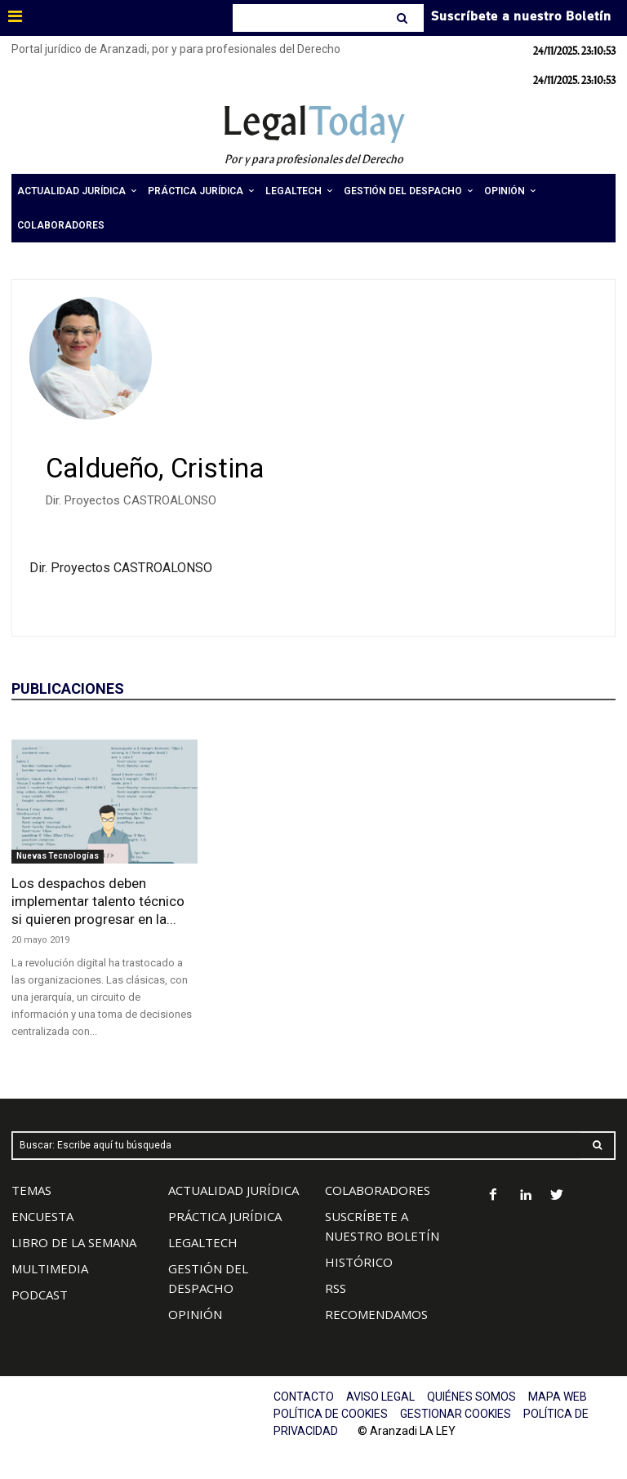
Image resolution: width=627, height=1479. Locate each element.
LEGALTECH (203, 1242)
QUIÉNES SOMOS (471, 1396)
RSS (335, 1288)
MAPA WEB (557, 1396)
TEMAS (31, 1190)
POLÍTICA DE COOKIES (330, 1413)
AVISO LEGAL (380, 1396)
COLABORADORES (377, 1190)
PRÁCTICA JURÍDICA (225, 1216)
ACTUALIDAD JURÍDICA (233, 1190)
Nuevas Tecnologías (57, 855)
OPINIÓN (195, 1314)
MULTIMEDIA (49, 1268)
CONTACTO (303, 1396)
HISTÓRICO (359, 1262)
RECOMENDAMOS (376, 1314)
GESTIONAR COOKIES (455, 1413)
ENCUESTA (42, 1216)
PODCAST (39, 1294)
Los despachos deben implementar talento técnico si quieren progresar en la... (98, 901)
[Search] (404, 18)
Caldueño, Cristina (155, 468)
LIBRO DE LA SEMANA (73, 1242)
